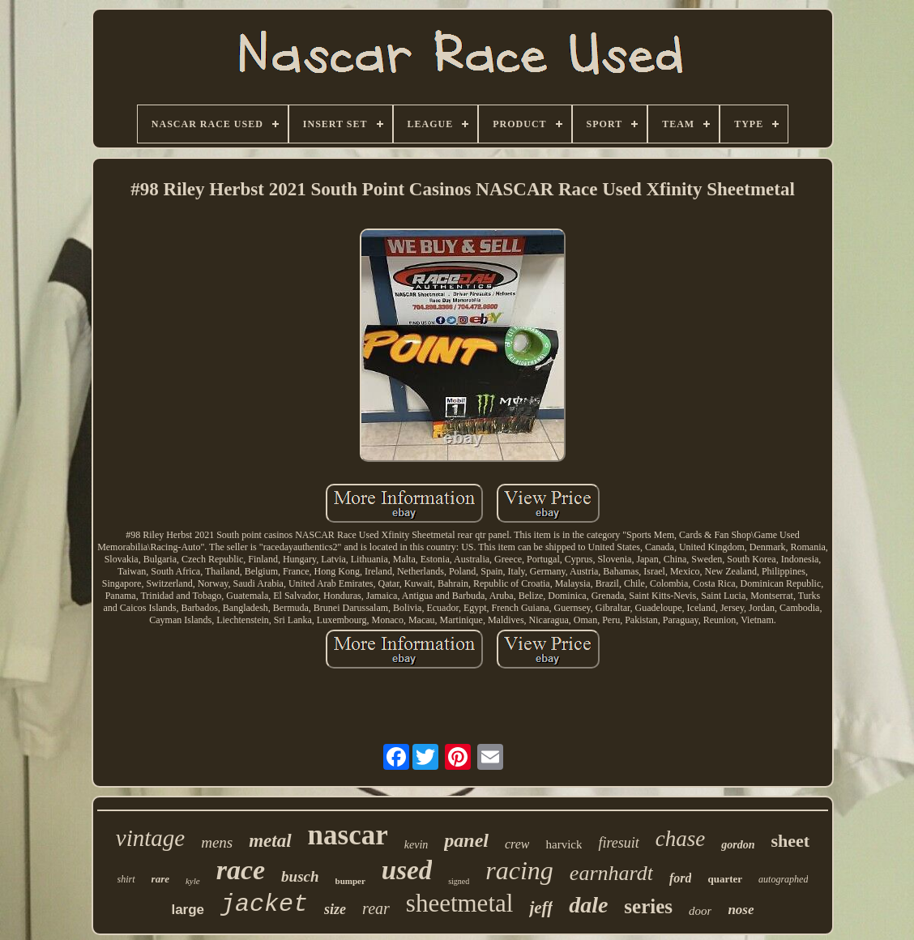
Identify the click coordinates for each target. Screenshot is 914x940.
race (240, 870)
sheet (790, 841)
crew (517, 844)
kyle (193, 881)
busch (299, 876)
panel (466, 840)
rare (160, 879)
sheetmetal (460, 903)
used (407, 870)
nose (741, 909)
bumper (350, 881)
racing (519, 870)
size (335, 909)
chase (680, 839)
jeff (541, 907)
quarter (724, 879)
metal (270, 841)
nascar (348, 835)
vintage (150, 838)
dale (588, 904)
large (187, 909)
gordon (737, 845)
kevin (416, 845)
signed (458, 881)
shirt (126, 879)
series (648, 906)
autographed (783, 879)
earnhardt (611, 873)
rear (376, 908)
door (700, 910)
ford (680, 878)
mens (217, 842)
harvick (563, 844)
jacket (264, 904)
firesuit (618, 843)
